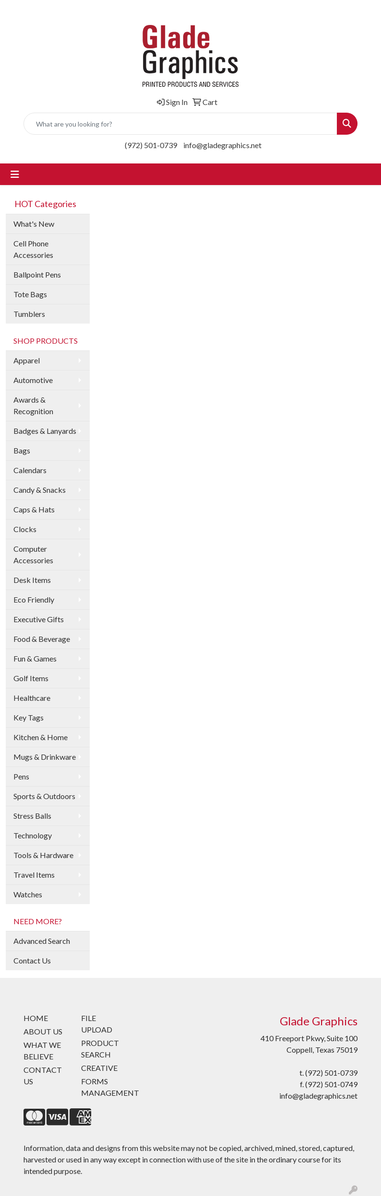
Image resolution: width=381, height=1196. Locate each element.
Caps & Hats (34, 509)
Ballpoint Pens (37, 274)
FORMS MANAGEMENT (104, 1087)
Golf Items (30, 678)
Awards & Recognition (33, 405)
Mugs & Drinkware (44, 756)
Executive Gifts (38, 619)
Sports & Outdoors (44, 796)
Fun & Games (35, 658)
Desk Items (32, 579)
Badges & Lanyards (44, 430)
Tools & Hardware (43, 854)
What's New (33, 223)
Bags (21, 450)
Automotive (33, 379)
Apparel (26, 360)
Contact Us (32, 960)
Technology (32, 835)
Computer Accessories (33, 554)
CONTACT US (43, 1075)
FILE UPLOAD (96, 1023)
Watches (27, 894)
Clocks (24, 529)
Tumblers (29, 313)
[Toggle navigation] (15, 174)
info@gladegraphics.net (222, 145)
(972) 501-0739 (151, 145)
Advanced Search (41, 940)
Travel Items (34, 874)
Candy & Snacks (39, 489)
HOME (36, 1017)
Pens (21, 776)
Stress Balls (32, 815)
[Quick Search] (180, 124)
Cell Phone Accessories (33, 249)
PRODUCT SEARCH (100, 1048)
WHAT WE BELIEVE (42, 1050)
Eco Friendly (33, 599)
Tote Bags (30, 294)
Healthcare (31, 697)
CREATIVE (99, 1067)
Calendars (30, 470)
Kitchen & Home (40, 737)
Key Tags (28, 717)
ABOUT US (43, 1031)
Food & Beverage (41, 638)
